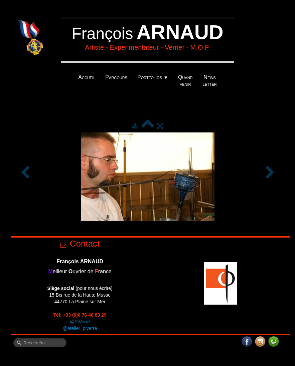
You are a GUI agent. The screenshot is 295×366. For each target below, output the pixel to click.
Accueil (86, 77)
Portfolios (152, 77)
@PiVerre (80, 321)
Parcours (116, 77)
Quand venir (185, 80)
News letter (210, 80)
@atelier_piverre (80, 328)
